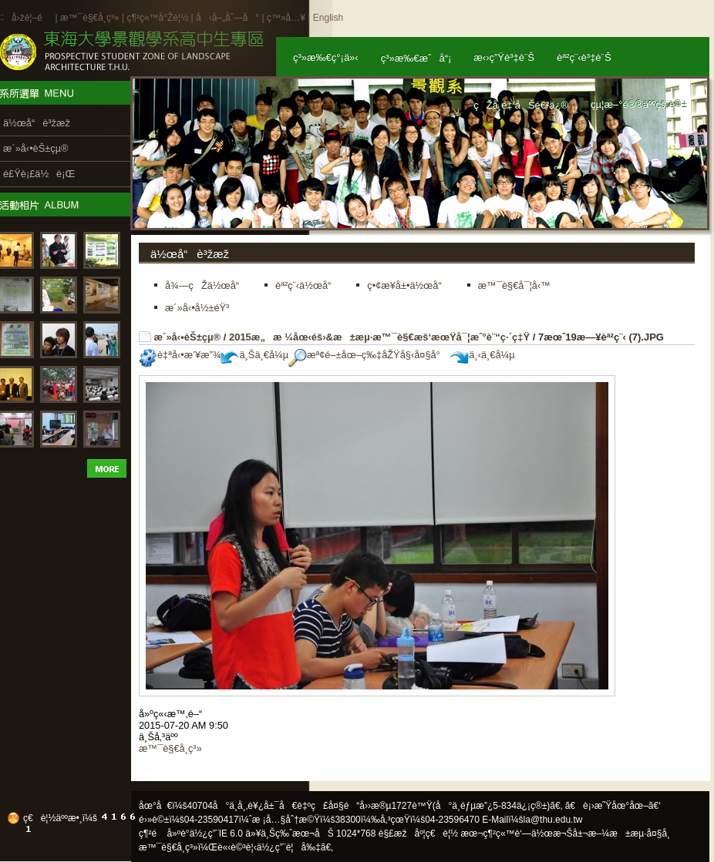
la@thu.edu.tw (553, 819)
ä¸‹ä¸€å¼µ (482, 355)
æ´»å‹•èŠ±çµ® (187, 337)
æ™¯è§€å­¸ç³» (91, 17)
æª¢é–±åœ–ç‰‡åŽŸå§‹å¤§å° (368, 355)
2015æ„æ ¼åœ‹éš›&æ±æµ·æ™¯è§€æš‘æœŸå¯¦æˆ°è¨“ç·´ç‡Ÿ (379, 337)
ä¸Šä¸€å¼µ (254, 355)
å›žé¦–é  (32, 17)
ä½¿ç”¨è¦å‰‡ (289, 847)
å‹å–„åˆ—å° (227, 17)
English (328, 17)
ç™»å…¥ (286, 17)
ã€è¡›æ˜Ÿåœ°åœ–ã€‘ (613, 805)
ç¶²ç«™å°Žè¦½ (157, 17)
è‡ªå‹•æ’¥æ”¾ (180, 355)
